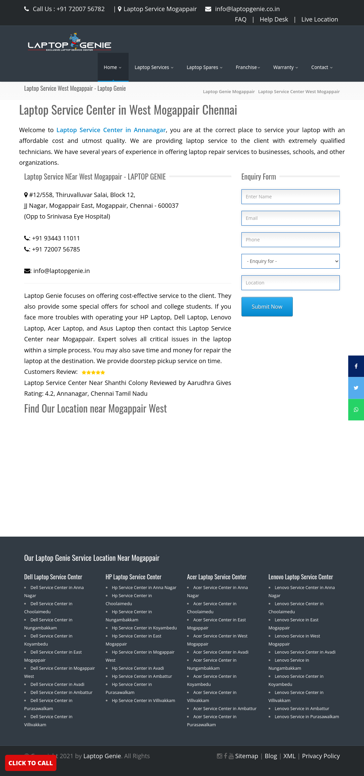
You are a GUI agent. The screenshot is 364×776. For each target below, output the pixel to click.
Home (113, 67)
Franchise (248, 67)
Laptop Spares (205, 67)
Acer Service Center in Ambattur (225, 708)
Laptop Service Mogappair (156, 9)
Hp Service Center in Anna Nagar (144, 587)
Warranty (286, 67)
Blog (271, 756)
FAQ (241, 19)
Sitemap (246, 756)
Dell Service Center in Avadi (58, 684)
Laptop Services (155, 67)
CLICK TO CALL (30, 763)
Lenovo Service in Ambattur (302, 708)
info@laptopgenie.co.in (242, 9)
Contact (322, 67)
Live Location (320, 19)
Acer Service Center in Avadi (220, 652)
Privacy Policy (321, 756)
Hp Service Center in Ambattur (142, 676)
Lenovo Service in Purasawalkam (307, 716)
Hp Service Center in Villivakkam (143, 700)
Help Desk (274, 19)
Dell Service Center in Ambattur (62, 692)
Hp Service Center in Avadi (138, 668)
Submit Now (267, 306)
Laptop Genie (102, 756)
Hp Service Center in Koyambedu (144, 628)
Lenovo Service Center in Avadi (305, 652)
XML (289, 756)
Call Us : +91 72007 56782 (64, 9)
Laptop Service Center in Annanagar (111, 130)
